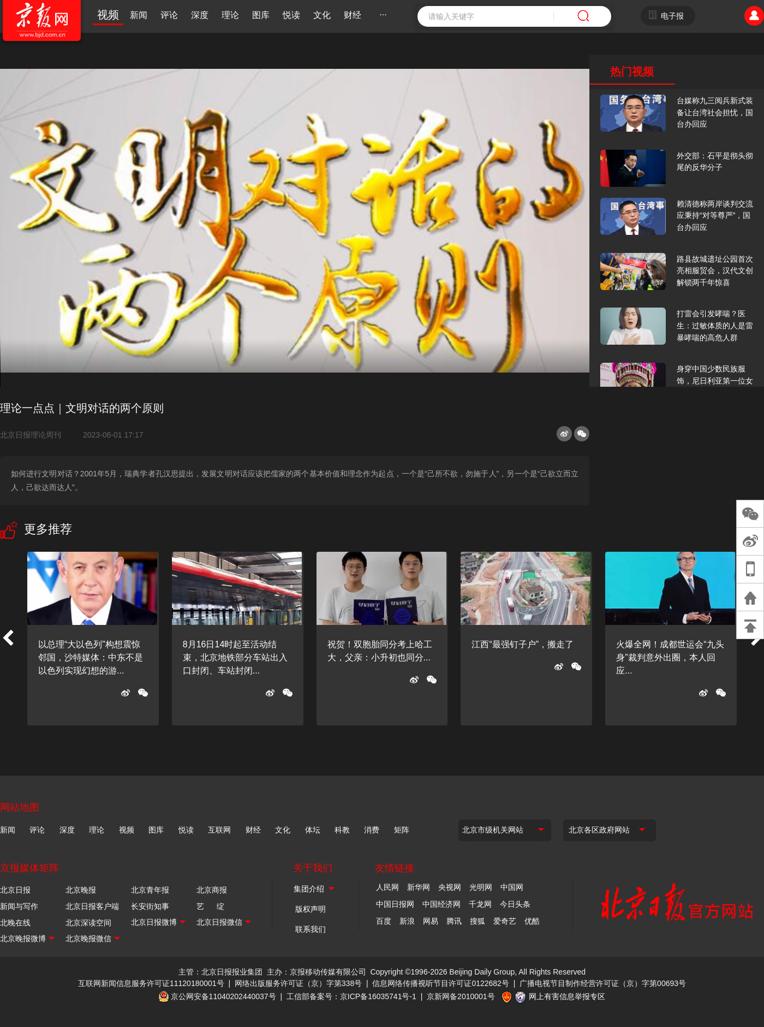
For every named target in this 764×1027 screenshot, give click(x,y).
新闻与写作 (19, 906)
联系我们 (310, 929)
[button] (7, 639)
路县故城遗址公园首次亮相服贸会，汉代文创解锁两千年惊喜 (715, 271)
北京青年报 (150, 890)
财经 (352, 15)
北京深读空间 (88, 922)
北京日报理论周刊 (35, 434)
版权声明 (310, 909)
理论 (230, 15)
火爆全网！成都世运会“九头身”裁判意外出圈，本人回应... (670, 657)
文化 (322, 15)
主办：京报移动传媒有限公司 (316, 971)
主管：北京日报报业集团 (220, 971)
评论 (169, 15)
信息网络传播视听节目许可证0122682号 (440, 983)
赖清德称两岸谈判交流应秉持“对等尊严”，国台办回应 (715, 215)
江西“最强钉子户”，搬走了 (522, 644)
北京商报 (211, 890)
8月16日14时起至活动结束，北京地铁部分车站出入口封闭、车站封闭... (235, 657)
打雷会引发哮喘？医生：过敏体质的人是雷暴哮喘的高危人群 (715, 325)
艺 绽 (210, 906)
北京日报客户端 (92, 906)
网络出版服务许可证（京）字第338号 (298, 983)
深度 (199, 15)
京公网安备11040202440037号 (223, 996)
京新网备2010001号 (461, 996)
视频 (108, 15)
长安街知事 (150, 906)
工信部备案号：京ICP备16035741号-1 (351, 996)
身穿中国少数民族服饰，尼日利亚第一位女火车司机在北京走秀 (715, 380)
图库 (261, 15)
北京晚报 (80, 890)
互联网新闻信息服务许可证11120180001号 (151, 983)
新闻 (138, 15)
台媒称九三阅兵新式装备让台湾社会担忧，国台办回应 (715, 112)
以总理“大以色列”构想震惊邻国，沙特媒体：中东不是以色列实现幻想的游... (90, 657)
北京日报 (15, 890)
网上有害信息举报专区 (567, 996)
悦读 (291, 15)
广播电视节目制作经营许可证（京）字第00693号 (603, 983)
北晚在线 (15, 922)
